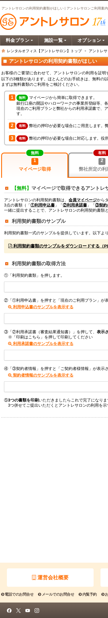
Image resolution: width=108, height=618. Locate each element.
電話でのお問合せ (17, 594)
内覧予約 (87, 594)
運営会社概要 (50, 577)
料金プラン (19, 40)
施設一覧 (55, 40)
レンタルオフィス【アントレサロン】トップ (44, 51)
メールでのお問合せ (56, 594)
